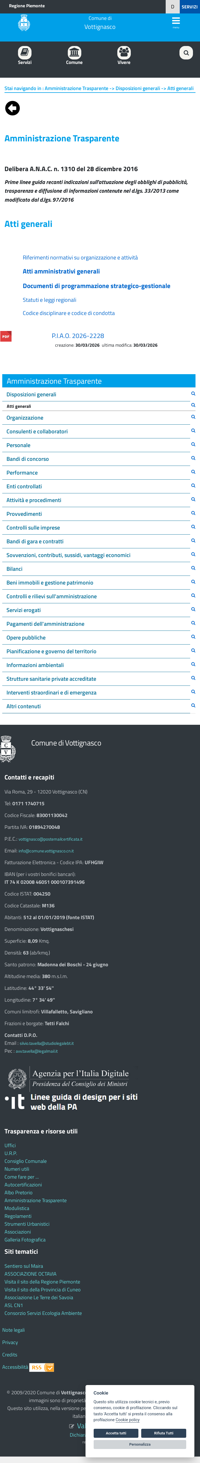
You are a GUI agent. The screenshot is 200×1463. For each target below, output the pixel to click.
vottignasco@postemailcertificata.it (50, 839)
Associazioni (18, 1232)
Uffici (10, 1145)
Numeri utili (17, 1169)
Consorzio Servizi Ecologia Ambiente (43, 1313)
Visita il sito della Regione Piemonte (42, 1281)
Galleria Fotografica (25, 1239)
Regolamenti (18, 1216)
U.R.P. (11, 1153)
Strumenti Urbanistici (27, 1224)
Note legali (13, 1330)
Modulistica (17, 1208)
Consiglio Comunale (26, 1161)
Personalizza (140, 1444)
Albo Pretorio (19, 1192)
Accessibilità (15, 1367)
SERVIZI (190, 6)
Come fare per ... (22, 1177)
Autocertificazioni (23, 1184)
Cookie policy (128, 1420)
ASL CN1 (14, 1305)
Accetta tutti (116, 1433)
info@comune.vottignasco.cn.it (46, 851)
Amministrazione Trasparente (36, 1200)
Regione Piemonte (27, 5)
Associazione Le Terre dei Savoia (39, 1297)
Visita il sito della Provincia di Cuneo (43, 1289)
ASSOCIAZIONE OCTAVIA (31, 1274)
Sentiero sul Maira (24, 1266)
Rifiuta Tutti (163, 1433)
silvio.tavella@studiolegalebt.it (47, 1043)
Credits (9, 1354)
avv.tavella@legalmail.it (37, 1051)
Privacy (10, 1342)
